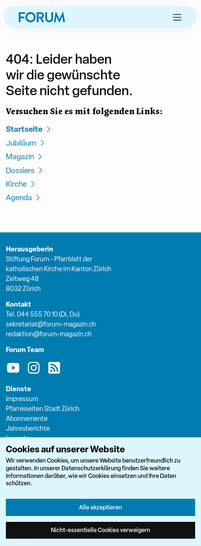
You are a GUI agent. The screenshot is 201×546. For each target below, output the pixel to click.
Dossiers (25, 170)
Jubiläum (26, 143)
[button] (177, 17)
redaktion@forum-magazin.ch (49, 334)
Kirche (21, 184)
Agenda (24, 197)
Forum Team (25, 349)
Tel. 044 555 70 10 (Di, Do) (42, 314)
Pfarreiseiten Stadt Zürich (42, 408)
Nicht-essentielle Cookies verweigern (100, 530)
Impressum (22, 398)
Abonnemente (27, 418)
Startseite (29, 129)
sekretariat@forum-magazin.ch (51, 324)
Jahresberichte (28, 428)
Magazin (25, 156)
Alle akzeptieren (100, 507)
